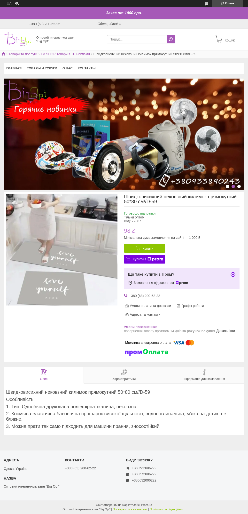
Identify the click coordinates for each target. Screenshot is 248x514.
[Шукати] (171, 39)
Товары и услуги (42, 68)
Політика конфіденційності (168, 509)
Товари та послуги (22, 54)
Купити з (148, 259)
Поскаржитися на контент (130, 509)
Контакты (87, 68)
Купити (148, 248)
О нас (67, 68)
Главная (14, 68)
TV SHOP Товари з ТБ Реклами (65, 54)
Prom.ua (146, 505)
